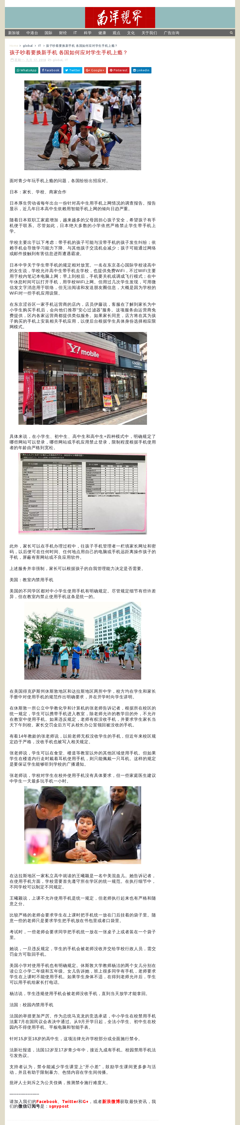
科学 (88, 33)
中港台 (32, 33)
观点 (117, 33)
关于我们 (149, 33)
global (28, 45)
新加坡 (14, 33)
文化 (131, 33)
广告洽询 (171, 33)
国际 (49, 33)
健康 (102, 33)
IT (76, 33)
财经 (63, 33)
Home (14, 45)
